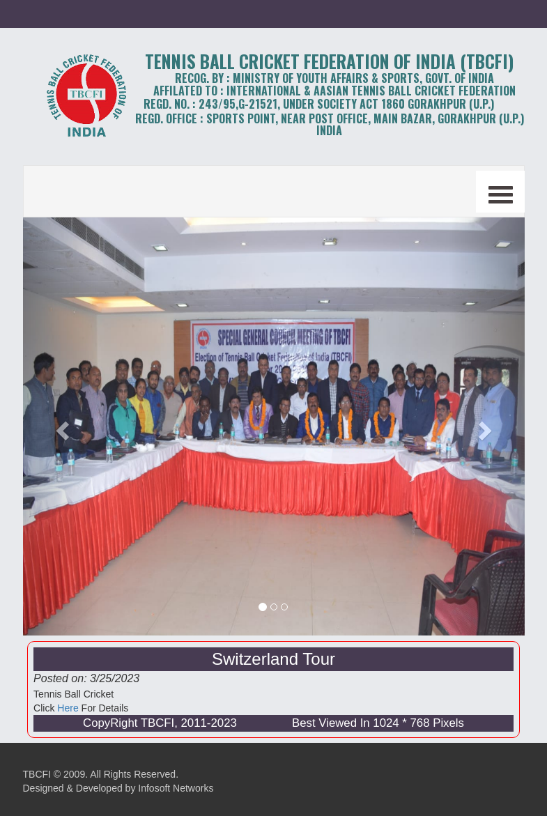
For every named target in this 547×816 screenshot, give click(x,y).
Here (67, 708)
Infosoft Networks (175, 788)
